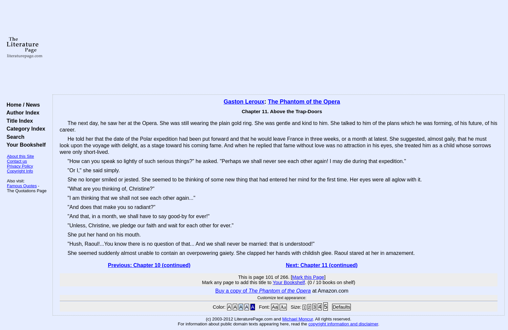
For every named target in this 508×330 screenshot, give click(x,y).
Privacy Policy (20, 166)
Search (14, 137)
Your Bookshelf (25, 145)
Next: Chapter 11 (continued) (322, 265)
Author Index (21, 112)
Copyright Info (20, 171)
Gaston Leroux (243, 101)
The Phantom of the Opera (304, 101)
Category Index (24, 129)
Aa (275, 307)
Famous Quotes (22, 185)
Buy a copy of (263, 291)
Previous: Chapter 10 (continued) (149, 265)
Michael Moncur (297, 319)
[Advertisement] (279, 47)
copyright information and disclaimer (343, 323)
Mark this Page (308, 277)
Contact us (17, 161)
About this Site (20, 156)
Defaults (341, 307)
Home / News (22, 105)
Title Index (18, 121)
